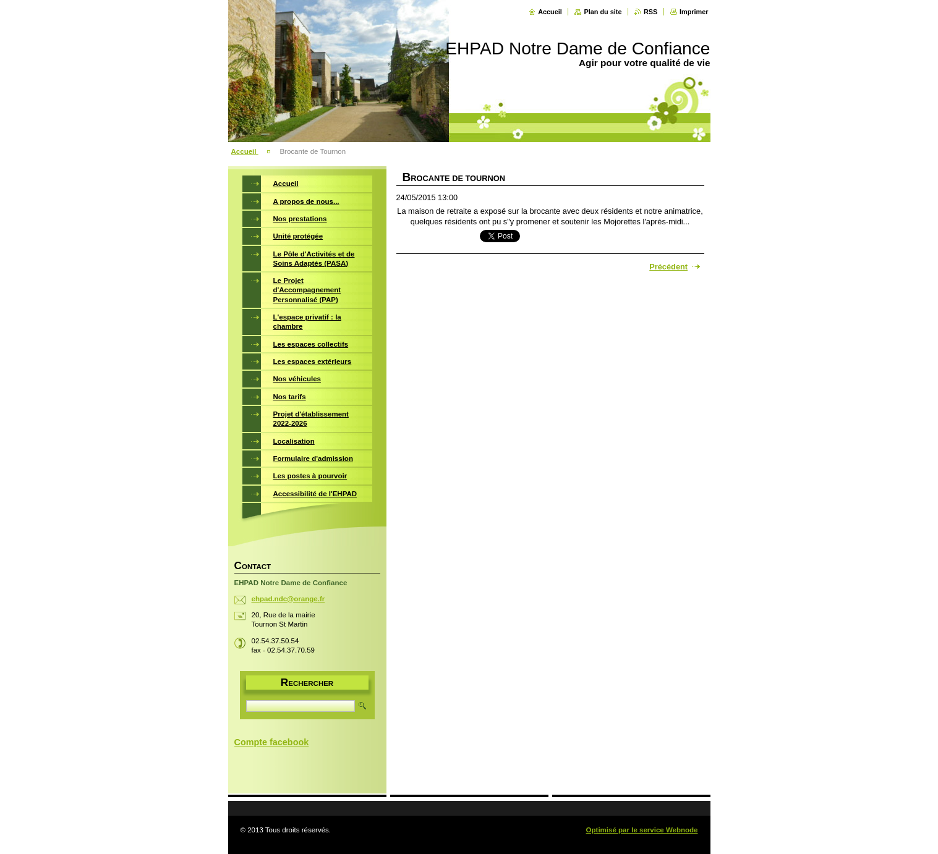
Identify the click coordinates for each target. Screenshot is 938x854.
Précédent (668, 266)
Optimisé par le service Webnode (642, 830)
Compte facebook (271, 742)
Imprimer (694, 11)
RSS (650, 11)
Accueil (550, 11)
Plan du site (602, 11)
